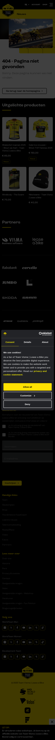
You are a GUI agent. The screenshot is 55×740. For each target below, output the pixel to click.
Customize (27, 395)
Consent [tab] (9, 342)
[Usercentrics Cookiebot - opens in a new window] (39, 334)
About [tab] (45, 342)
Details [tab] (27, 342)
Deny (27, 404)
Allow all (27, 387)
